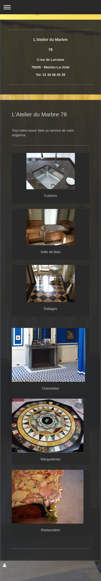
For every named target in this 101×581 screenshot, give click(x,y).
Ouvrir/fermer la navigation (50, 7)
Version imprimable (21, 566)
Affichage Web (87, 571)
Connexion (90, 566)
